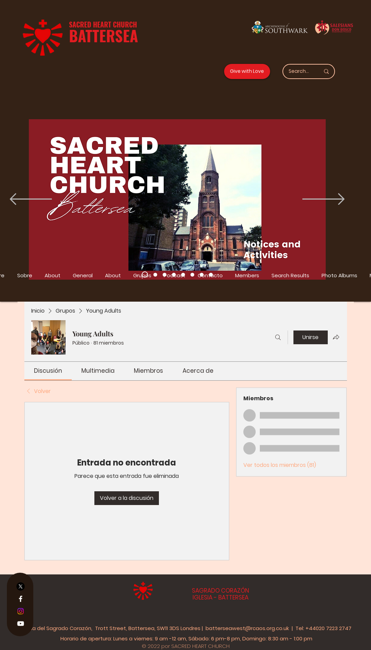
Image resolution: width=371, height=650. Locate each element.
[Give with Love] (247, 71)
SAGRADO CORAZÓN (220, 590)
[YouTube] (20, 623)
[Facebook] (20, 599)
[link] (48, 371)
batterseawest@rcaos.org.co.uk (247, 628)
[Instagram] (20, 611)
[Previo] (31, 199)
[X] (20, 586)
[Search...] (299, 71)
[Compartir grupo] (336, 337)
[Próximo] (323, 199)
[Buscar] (278, 337)
